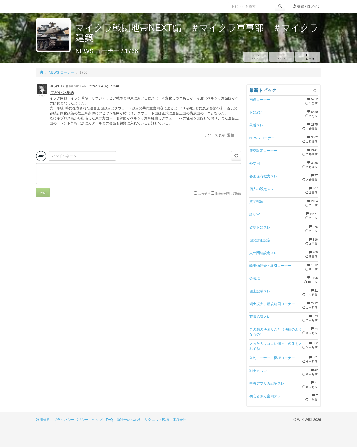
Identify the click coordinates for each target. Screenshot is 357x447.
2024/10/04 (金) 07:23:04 (104, 86)
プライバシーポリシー (70, 420)
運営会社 (179, 420)
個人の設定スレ (261, 189)
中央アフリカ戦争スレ (266, 383)
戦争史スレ (258, 371)
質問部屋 (256, 202)
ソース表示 (214, 135)
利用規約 (43, 420)
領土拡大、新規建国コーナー (272, 304)
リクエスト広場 (156, 420)
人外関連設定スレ (263, 253)
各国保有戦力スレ (263, 176)
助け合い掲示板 (128, 420)
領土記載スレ (259, 291)
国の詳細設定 (259, 240)
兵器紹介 (256, 112)
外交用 (254, 163)
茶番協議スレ (259, 317)
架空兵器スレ (259, 227)
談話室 (254, 214)
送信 (42, 193)
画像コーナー (259, 100)
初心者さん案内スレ (265, 396)
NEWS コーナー (61, 72)
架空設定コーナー (263, 151)
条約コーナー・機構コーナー (272, 358)
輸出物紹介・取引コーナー (270, 266)
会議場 (254, 278)
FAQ (109, 420)
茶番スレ (256, 125)
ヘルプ (97, 420)
